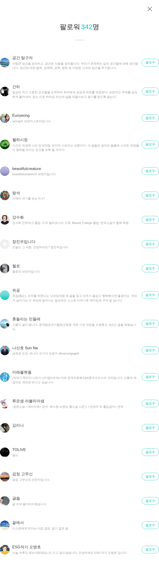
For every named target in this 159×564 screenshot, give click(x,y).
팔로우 (150, 62)
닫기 (150, 9)
